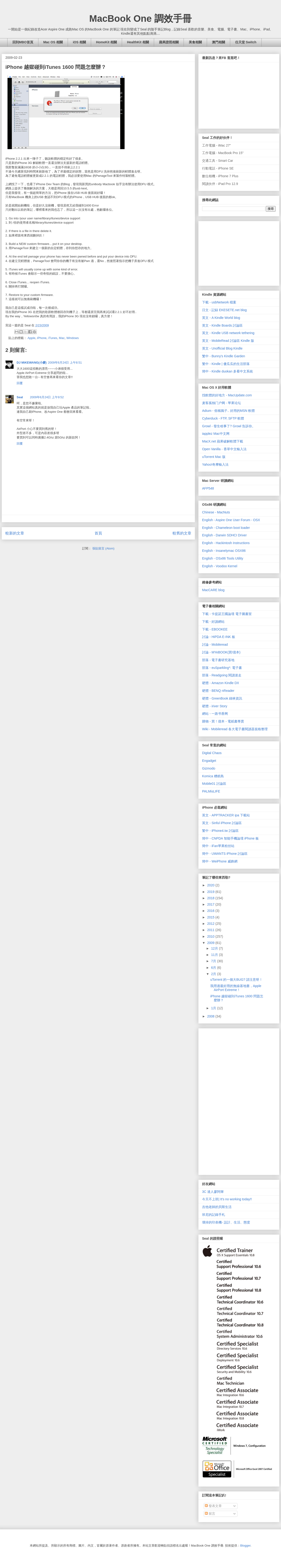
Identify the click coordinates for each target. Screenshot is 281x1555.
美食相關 (195, 42)
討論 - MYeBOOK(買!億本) (221, 652)
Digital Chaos (212, 753)
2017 (211, 904)
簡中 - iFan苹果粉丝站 (218, 846)
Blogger (245, 1545)
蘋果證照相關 (169, 42)
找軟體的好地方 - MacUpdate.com (227, 395)
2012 (211, 923)
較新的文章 (14, 533)
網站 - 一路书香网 (215, 713)
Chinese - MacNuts (216, 512)
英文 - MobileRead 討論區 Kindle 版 (228, 341)
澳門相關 (218, 42)
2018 (211, 898)
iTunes (52, 338)
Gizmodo (208, 768)
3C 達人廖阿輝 (213, 1192)
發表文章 (213, 1506)
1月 (214, 1008)
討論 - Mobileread (215, 644)
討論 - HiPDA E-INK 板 (218, 637)
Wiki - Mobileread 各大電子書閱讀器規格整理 (235, 729)
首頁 (98, 533)
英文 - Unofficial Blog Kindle (222, 348)
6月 (214, 967)
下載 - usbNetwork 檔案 (219, 302)
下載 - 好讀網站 (213, 621)
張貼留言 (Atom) (103, 548)
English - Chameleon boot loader (226, 528)
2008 (211, 1016)
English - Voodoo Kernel (219, 566)
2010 (211, 936)
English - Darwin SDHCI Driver (224, 535)
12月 (215, 948)
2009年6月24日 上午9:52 (47, 397)
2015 (211, 917)
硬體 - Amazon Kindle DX (220, 683)
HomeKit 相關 (106, 42)
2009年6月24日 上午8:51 (65, 362)
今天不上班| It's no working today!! (227, 1199)
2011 (211, 930)
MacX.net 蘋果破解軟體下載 (222, 441)
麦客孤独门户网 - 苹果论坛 (221, 403)
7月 (214, 961)
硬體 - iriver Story (214, 706)
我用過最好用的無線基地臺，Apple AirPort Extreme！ (235, 988)
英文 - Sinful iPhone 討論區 (222, 823)
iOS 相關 (79, 42)
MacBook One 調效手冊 (140, 18)
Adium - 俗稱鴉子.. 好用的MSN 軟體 (228, 411)
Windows (72, 338)
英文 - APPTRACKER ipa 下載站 (226, 815)
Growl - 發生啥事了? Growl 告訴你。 (228, 426)
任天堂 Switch (245, 42)
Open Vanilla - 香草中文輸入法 (224, 449)
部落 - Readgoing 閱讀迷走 (221, 675)
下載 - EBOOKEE (215, 629)
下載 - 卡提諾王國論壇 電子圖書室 (227, 614)
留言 (210, 1513)
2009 (211, 943)
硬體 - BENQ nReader (218, 691)
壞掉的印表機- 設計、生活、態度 (226, 1222)
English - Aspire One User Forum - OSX (231, 520)
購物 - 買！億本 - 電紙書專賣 (223, 721)
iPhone (41, 338)
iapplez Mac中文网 (215, 433)
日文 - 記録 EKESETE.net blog (224, 310)
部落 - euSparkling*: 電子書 (222, 668)
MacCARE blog (213, 590)
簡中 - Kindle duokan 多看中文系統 (227, 371)
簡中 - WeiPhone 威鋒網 (219, 861)
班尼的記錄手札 (213, 1214)
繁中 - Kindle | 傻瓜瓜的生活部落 (226, 364)
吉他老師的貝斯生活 (217, 1207)
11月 (215, 955)
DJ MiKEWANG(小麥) (32, 362)
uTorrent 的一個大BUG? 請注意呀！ (236, 979)
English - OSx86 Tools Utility (222, 558)
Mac (62, 338)
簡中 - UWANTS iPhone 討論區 (225, 853)
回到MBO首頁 (22, 42)
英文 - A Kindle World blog (221, 318)
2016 (211, 911)
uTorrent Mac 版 (214, 457)
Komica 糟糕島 (213, 776)
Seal (20, 397)
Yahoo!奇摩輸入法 (215, 464)
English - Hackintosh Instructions (226, 543)
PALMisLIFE (211, 791)
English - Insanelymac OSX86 (224, 551)
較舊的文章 (182, 533)
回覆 (20, 383)
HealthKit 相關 (138, 42)
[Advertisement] (237, 252)
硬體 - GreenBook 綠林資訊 (222, 698)
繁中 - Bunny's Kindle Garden (223, 356)
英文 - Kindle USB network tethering (228, 333)
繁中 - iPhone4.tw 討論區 (220, 831)
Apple (31, 338)
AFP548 (208, 488)
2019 (211, 892)
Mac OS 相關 (53, 42)
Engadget (209, 761)
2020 (211, 885)
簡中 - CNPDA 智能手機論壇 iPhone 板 (230, 838)
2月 (214, 974)
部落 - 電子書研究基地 (218, 660)
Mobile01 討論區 (214, 783)
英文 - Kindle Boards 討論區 (222, 325)
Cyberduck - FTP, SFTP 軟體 (223, 418)
